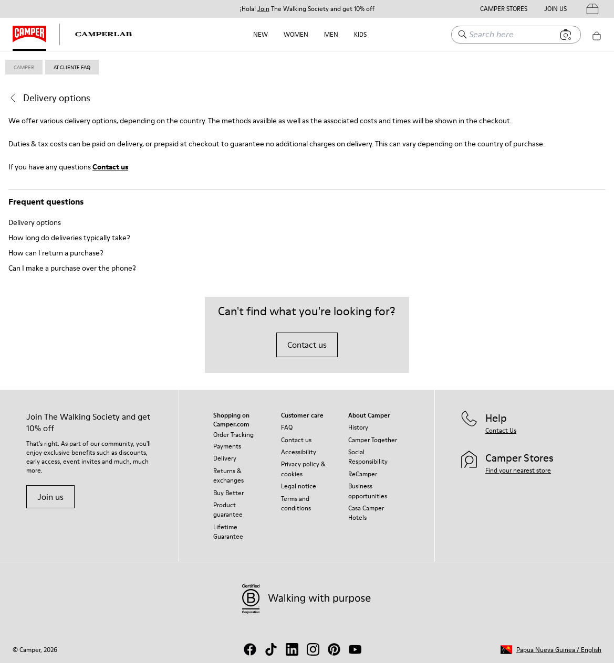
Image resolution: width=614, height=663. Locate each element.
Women (296, 34)
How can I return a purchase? (55, 253)
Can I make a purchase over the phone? (72, 268)
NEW (260, 34)
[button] (551, 650)
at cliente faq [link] (72, 67)
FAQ (287, 427)
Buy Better (228, 492)
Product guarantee (228, 509)
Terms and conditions (296, 503)
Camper (24, 67)
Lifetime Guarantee (228, 531)
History (358, 427)
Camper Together (372, 439)
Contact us (110, 167)
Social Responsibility (368, 456)
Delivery (224, 458)
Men (331, 34)
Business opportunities (367, 491)
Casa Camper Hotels (366, 513)
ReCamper (362, 473)
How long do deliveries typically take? (69, 237)
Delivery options (34, 222)
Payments (227, 446)
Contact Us (500, 430)
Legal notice (298, 486)
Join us (50, 496)
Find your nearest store (518, 470)
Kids (360, 34)
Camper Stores (503, 9)
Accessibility (298, 451)
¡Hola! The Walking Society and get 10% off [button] (307, 9)
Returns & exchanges (228, 475)
